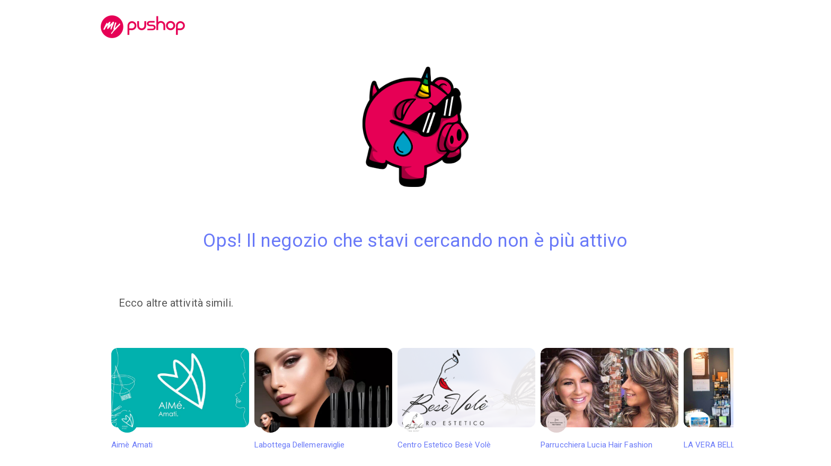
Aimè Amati (180, 399)
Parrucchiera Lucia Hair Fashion (609, 399)
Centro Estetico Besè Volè (466, 399)
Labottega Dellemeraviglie (323, 399)
